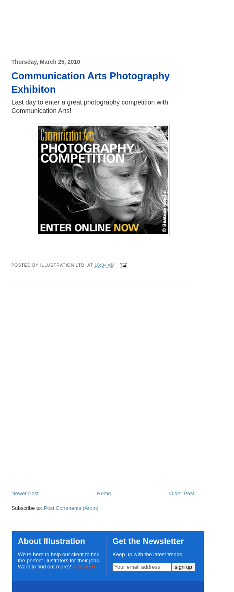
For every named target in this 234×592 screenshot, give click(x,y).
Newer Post (25, 493)
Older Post (181, 493)
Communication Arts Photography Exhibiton (90, 82)
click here (84, 567)
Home (104, 493)
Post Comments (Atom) (71, 508)
